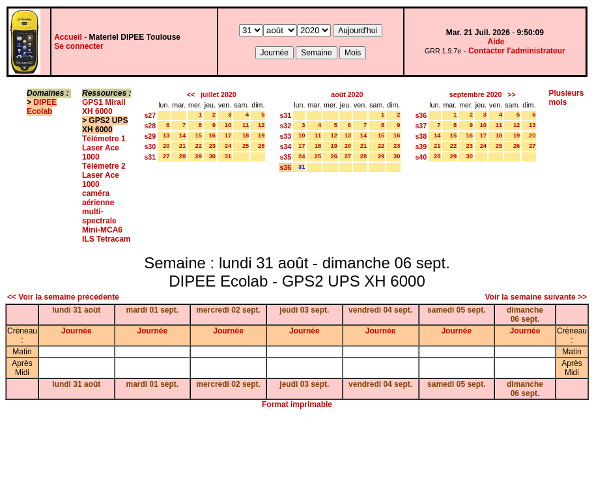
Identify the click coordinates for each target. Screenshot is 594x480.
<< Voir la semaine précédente (63, 297)
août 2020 (347, 94)
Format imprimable (297, 404)
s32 (285, 126)
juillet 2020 (218, 94)
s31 (150, 157)
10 (228, 125)
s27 (150, 115)
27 (166, 156)
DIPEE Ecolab (42, 107)
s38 (421, 136)
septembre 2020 (475, 94)
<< (191, 94)
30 (212, 156)
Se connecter (78, 46)
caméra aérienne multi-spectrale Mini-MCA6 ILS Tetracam (106, 216)
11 (245, 125)
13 (166, 135)
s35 (285, 157)
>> (511, 94)
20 (166, 146)
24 (228, 146)
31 (228, 156)
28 (182, 156)
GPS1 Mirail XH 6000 (104, 107)
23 (212, 146)
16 (212, 135)
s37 (421, 126)
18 (245, 135)
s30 (150, 146)
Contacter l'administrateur (516, 50)
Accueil (68, 37)
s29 (150, 136)
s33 (285, 136)
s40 (421, 157)
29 (198, 156)
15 (198, 135)
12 (261, 125)
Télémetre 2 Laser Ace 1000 (104, 175)
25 (245, 146)
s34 (285, 146)
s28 (150, 126)
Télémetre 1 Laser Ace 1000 (104, 148)
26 (261, 146)
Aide (496, 41)
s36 (285, 167)
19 (261, 135)
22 (198, 146)
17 (228, 135)
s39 (421, 146)
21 (182, 146)
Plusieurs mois (566, 98)
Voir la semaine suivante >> (536, 297)
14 (182, 135)
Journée (76, 330)
